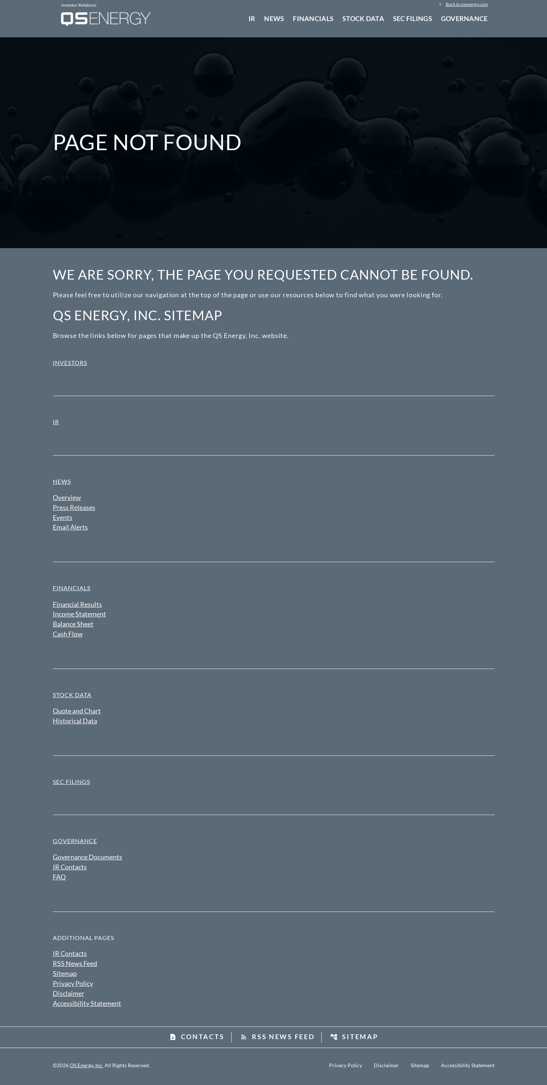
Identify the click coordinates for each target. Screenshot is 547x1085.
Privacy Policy (73, 985)
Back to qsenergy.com (467, 4)
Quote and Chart (77, 713)
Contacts (197, 1039)
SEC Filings (412, 18)
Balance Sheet (73, 626)
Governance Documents (87, 859)
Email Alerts (70, 529)
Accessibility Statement (87, 1005)
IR (252, 18)
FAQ (59, 879)
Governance (464, 18)
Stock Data (363, 18)
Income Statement (79, 616)
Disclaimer (68, 995)
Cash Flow (68, 636)
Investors (70, 364)
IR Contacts (70, 869)
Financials (313, 18)
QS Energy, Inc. (86, 1067)
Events (62, 519)
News (274, 18)
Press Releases (74, 509)
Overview (67, 498)
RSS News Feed (75, 965)
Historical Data (75, 723)
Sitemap (65, 975)
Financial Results (77, 606)
